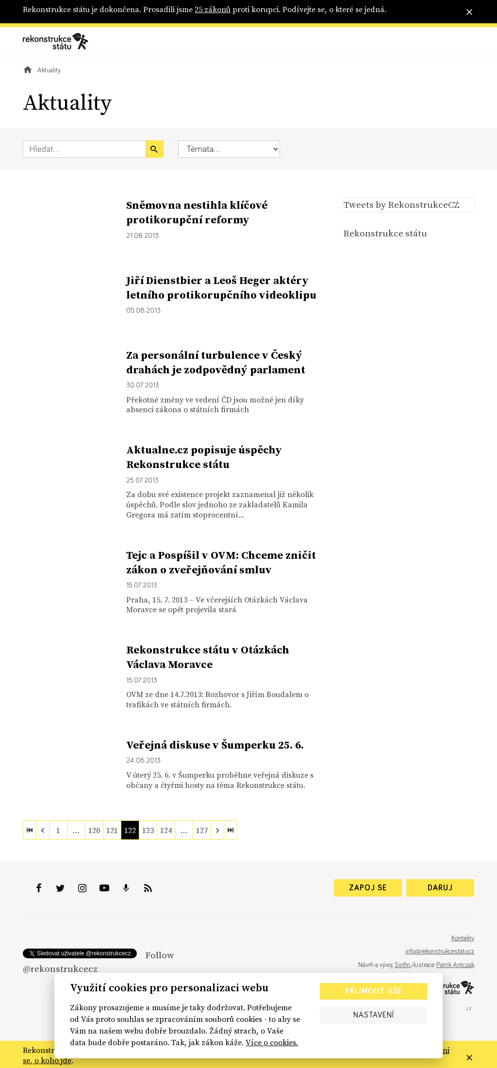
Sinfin (402, 965)
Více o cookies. (272, 1042)
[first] (29, 830)
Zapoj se (368, 888)
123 (148, 830)
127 (202, 830)
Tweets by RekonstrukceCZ (402, 204)
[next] (217, 830)
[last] (230, 830)
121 (112, 830)
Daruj (440, 888)
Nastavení (373, 1015)
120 (94, 830)
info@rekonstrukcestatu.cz (439, 951)
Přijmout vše (373, 991)
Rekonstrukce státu (385, 233)
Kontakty (462, 938)
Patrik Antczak (455, 965)
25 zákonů (213, 9)
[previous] (42, 830)
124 (166, 830)
